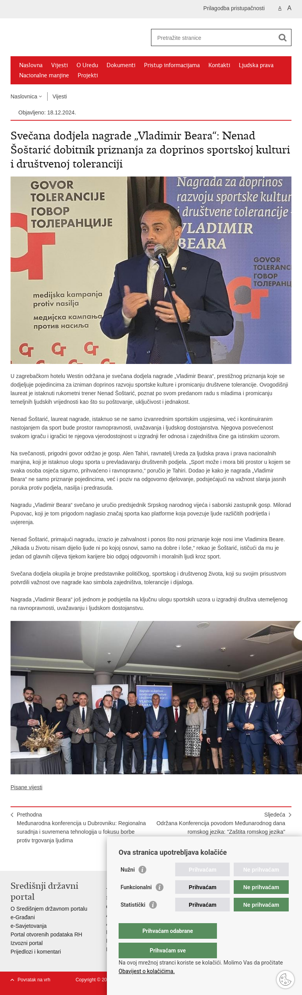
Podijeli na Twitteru (48, 858)
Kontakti (219, 65)
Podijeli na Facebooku (31, 858)
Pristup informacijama (172, 65)
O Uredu (87, 65)
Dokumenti (121, 65)
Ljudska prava (256, 65)
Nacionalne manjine (44, 75)
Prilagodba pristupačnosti (234, 8)
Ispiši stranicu (15, 858)
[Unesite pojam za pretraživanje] (212, 37)
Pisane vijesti (27, 787)
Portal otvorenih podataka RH (46, 934)
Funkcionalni (136, 903)
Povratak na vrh (34, 980)
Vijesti (59, 65)
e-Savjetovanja (29, 926)
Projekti (88, 75)
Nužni (128, 885)
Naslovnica (24, 96)
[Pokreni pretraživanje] (282, 37)
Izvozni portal (27, 943)
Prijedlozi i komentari (36, 952)
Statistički (133, 920)
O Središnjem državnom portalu (49, 909)
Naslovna (31, 65)
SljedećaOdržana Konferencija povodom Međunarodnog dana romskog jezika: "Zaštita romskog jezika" (220, 823)
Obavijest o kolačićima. (147, 971)
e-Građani (23, 917)
